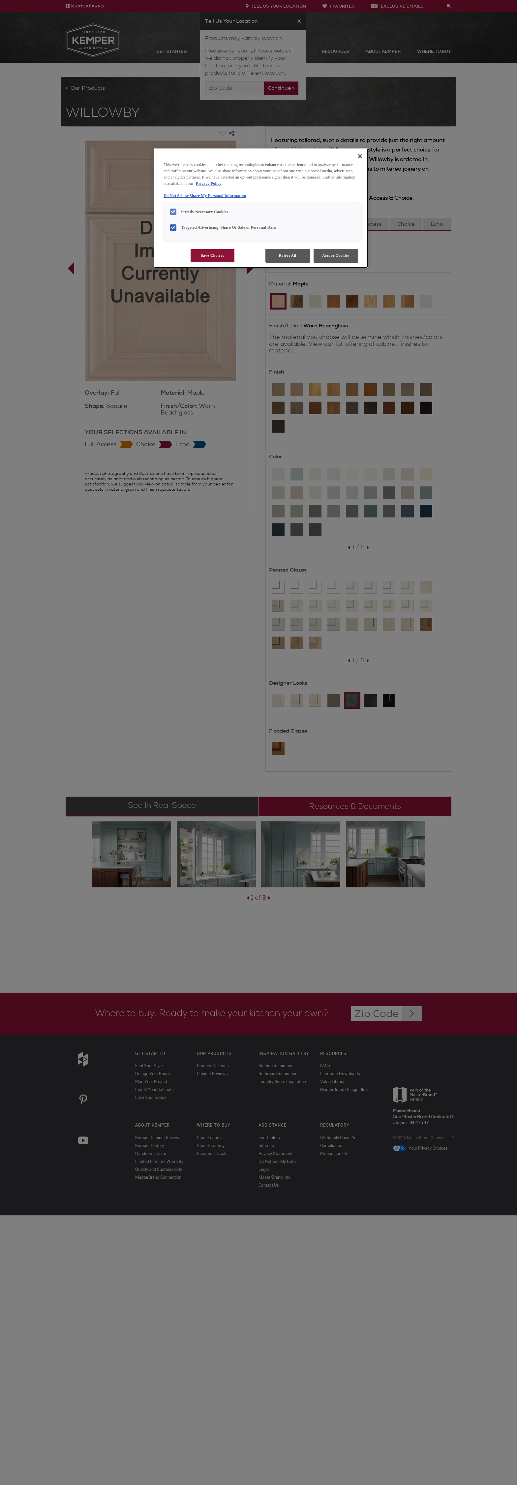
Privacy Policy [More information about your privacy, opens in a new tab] (208, 183)
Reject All (287, 255)
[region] (261, 208)
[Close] (360, 156)
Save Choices (212, 255)
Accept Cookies (336, 255)
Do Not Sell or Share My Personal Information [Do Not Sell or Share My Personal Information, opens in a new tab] (205, 195)
